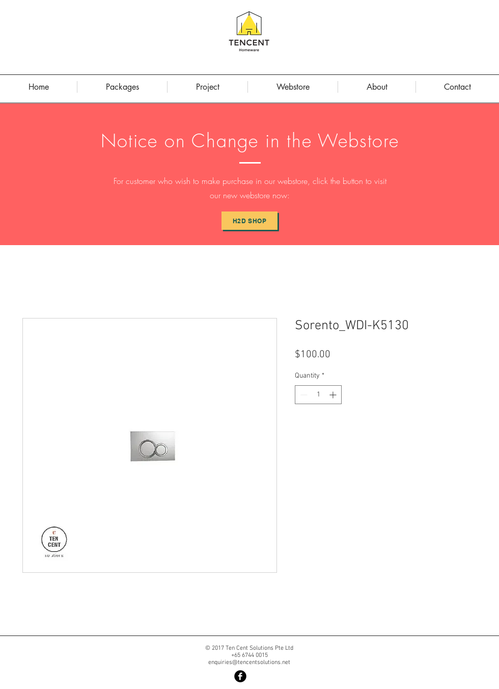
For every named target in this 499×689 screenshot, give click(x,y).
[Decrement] (302, 395)
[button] (376, 87)
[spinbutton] (318, 395)
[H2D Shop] (249, 220)
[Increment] (333, 395)
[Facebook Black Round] (240, 676)
